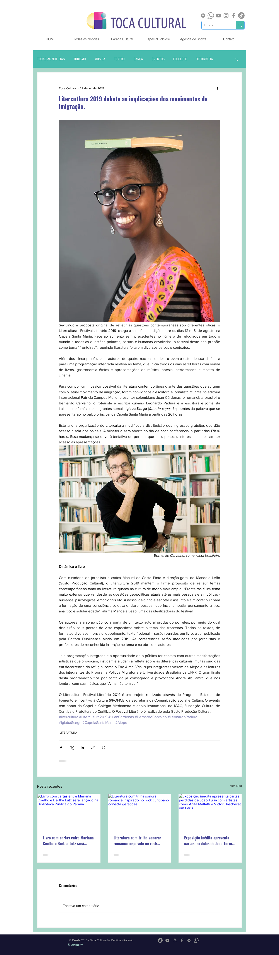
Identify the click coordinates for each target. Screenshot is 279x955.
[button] (236, 59)
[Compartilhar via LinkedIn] (82, 747)
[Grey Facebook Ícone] (233, 15)
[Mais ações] (217, 88)
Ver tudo (236, 785)
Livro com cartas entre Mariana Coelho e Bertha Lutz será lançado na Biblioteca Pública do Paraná (68, 840)
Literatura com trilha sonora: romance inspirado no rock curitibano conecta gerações (137, 840)
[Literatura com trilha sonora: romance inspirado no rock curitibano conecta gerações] (139, 811)
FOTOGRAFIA (204, 59)
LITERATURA (68, 732)
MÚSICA (100, 59)
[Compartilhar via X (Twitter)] (72, 747)
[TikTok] (241, 15)
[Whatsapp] (211, 15)
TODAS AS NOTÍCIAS (51, 59)
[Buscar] (215, 25)
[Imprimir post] (104, 747)
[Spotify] (203, 15)
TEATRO (119, 59)
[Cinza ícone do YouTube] (218, 15)
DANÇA (138, 59)
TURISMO (79, 59)
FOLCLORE (180, 59)
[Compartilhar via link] (93, 747)
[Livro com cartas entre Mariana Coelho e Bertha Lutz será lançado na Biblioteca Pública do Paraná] (68, 811)
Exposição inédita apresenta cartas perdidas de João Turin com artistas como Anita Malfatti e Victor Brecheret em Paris (208, 840)
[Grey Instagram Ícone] (226, 15)
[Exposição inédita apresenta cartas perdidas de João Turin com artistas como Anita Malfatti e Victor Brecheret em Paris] (210, 811)
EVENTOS (158, 59)
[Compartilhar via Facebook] (61, 747)
